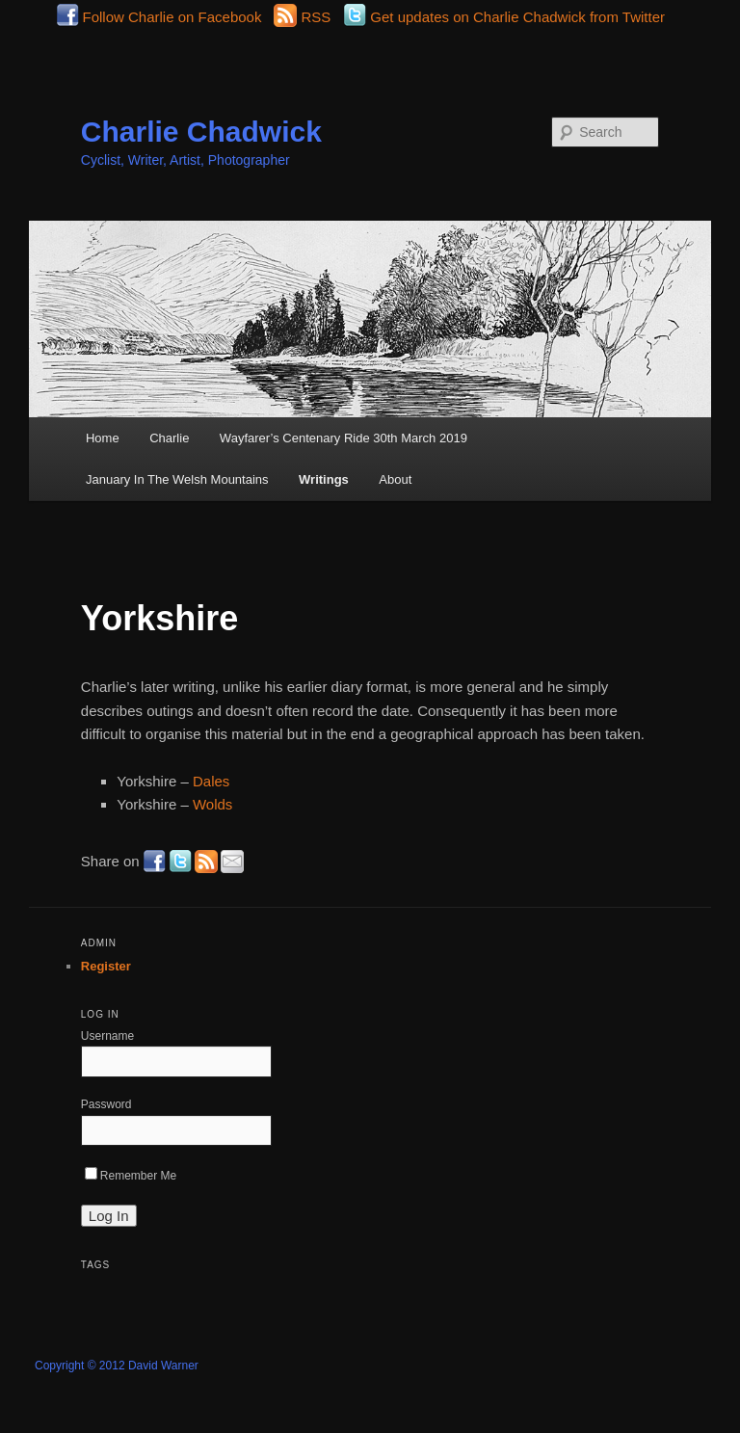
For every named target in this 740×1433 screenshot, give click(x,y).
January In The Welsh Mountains (177, 479)
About (395, 479)
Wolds (212, 804)
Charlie (169, 438)
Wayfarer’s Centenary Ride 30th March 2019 (343, 438)
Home (102, 438)
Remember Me (130, 1175)
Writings (324, 479)
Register (106, 966)
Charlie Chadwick (201, 131)
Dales (211, 781)
